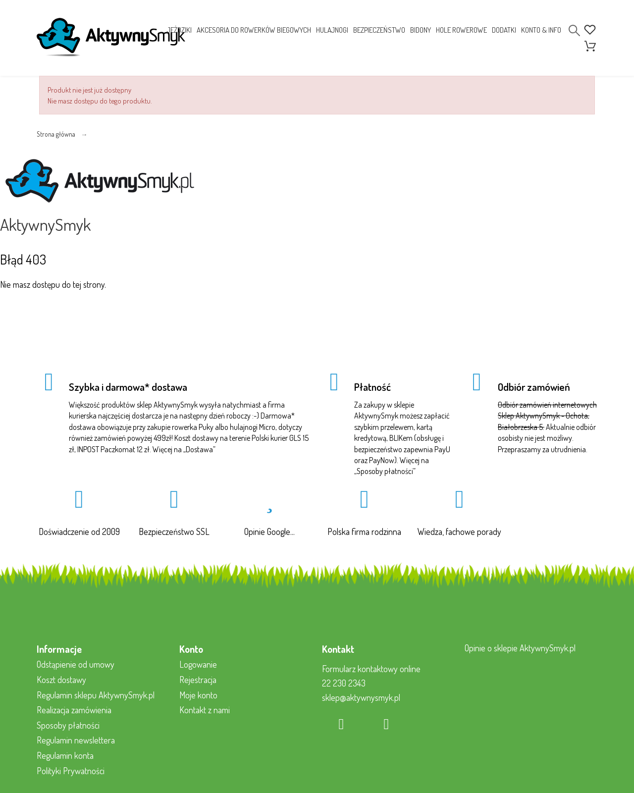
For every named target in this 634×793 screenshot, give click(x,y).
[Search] (574, 30)
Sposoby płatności (385, 471)
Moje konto (198, 694)
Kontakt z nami (204, 709)
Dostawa (199, 449)
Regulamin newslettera (76, 740)
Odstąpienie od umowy (75, 664)
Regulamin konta (65, 755)
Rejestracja (197, 679)
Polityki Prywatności (71, 770)
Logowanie (198, 664)
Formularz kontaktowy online (371, 668)
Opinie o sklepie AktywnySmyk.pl (520, 647)
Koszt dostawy (61, 679)
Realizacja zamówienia (74, 709)
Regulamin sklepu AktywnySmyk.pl (96, 694)
